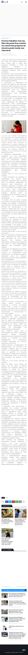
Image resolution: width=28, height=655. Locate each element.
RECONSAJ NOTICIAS (18, 652)
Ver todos (24, 506)
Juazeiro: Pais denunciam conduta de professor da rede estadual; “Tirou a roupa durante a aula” (17, 603)
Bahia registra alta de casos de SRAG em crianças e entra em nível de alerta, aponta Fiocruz (20, 521)
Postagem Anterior (6, 586)
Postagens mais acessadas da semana (13, 590)
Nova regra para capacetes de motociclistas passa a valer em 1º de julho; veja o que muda (7, 541)
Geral (10, 38)
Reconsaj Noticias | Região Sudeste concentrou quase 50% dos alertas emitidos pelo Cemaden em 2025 (17, 619)
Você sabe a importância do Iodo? (16, 627)
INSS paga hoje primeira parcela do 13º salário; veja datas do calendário (7, 521)
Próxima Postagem (21, 586)
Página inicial (4, 38)
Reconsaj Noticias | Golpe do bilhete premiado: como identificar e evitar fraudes (16, 611)
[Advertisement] (14, 20)
